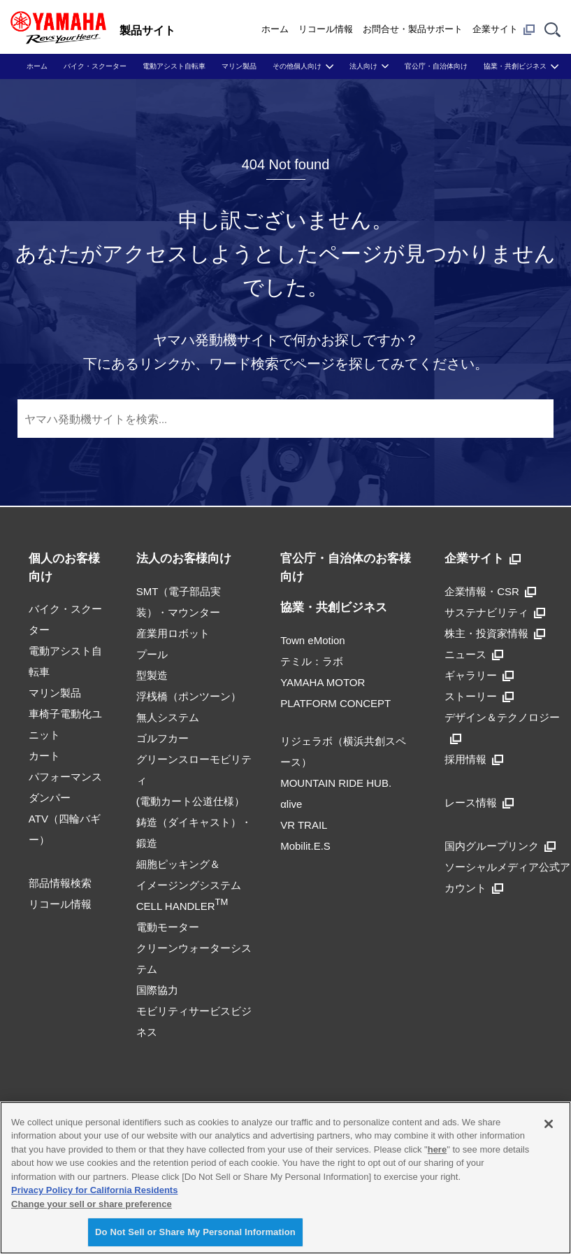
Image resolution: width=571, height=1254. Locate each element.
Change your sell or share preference (91, 1204)
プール (152, 654)
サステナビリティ (494, 612)
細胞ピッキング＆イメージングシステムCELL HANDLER (188, 885)
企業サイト (503, 29)
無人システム (167, 717)
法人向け (363, 66)
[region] (285, 1178)
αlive (291, 804)
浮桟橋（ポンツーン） (188, 696)
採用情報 (473, 759)
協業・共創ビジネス (515, 66)
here (437, 1149)
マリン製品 (239, 66)
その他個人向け (297, 66)
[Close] (548, 1124)
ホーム (275, 29)
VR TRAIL (303, 825)
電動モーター (167, 927)
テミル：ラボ (311, 661)
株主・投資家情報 (494, 633)
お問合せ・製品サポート (413, 29)
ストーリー (479, 696)
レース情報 (479, 802)
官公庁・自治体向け (436, 66)
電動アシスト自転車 (174, 66)
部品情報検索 (60, 883)
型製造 (152, 675)
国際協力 (157, 990)
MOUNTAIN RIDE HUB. (335, 783)
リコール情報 (325, 29)
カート (44, 756)
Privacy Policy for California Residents (94, 1190)
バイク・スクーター (95, 66)
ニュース (473, 654)
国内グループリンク (500, 846)
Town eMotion (312, 640)
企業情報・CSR (490, 591)
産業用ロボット (173, 633)
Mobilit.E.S (305, 846)
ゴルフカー (162, 738)
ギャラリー (479, 675)
